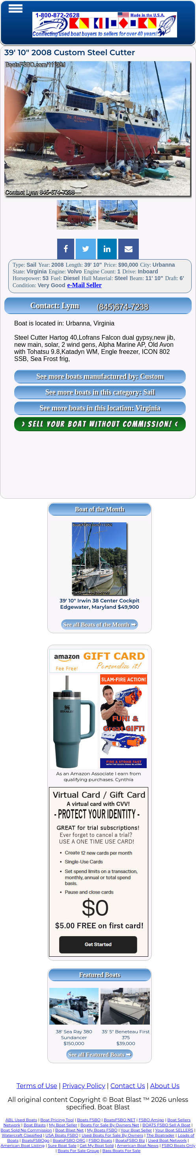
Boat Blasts (35, 1125)
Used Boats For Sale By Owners (112, 1135)
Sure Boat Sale (62, 1145)
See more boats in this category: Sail (100, 392)
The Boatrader (160, 1135)
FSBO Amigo (151, 1119)
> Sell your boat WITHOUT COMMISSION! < (100, 424)
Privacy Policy (83, 1086)
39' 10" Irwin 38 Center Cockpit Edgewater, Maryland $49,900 (99, 603)
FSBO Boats (100, 1140)
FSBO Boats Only (178, 1145)
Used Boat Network (167, 1140)
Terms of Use (37, 1086)
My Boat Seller (63, 1125)
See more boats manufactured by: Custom (100, 376)
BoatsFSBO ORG (68, 1140)
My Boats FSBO (102, 1130)
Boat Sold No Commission (26, 1130)
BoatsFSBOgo (35, 1140)
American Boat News (137, 1145)
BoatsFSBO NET (119, 1119)
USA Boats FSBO (61, 1135)
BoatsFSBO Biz (130, 1140)
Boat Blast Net (69, 1130)
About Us (164, 1086)
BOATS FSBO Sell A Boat (166, 1125)
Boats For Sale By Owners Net (109, 1125)
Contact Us (127, 1086)
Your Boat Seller (136, 1130)
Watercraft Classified (22, 1135)
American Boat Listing (23, 1145)
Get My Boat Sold (97, 1145)
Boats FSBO (89, 1119)
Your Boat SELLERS (174, 1130)
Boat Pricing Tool (57, 1119)
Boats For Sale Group (78, 1150)
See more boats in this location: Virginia (100, 408)
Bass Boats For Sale (121, 1150)
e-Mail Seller (84, 285)
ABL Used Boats (21, 1119)
